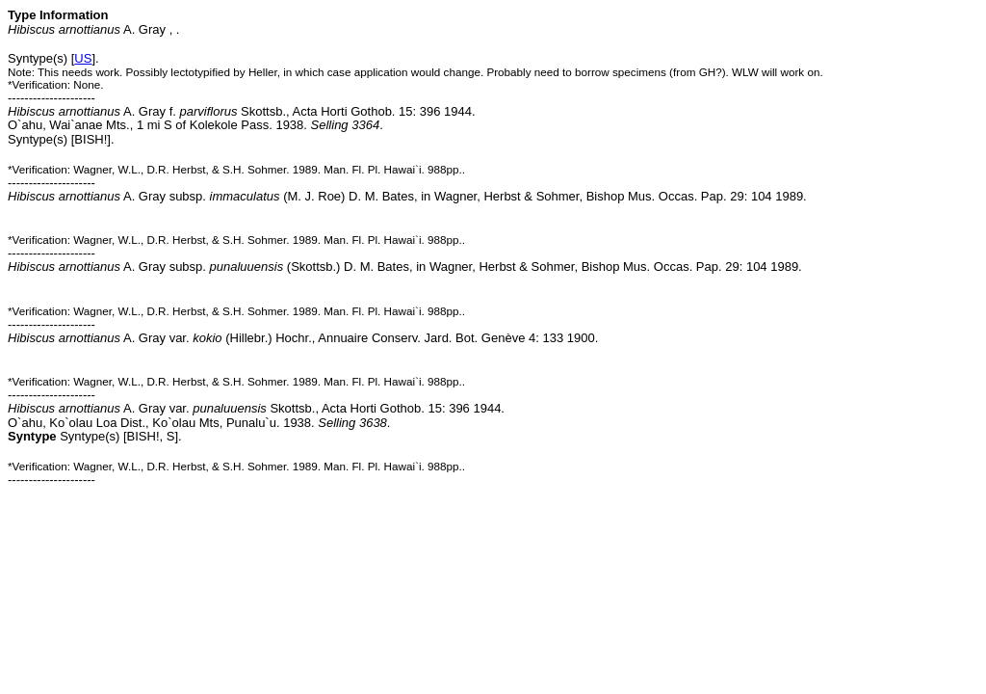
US (82, 58)
